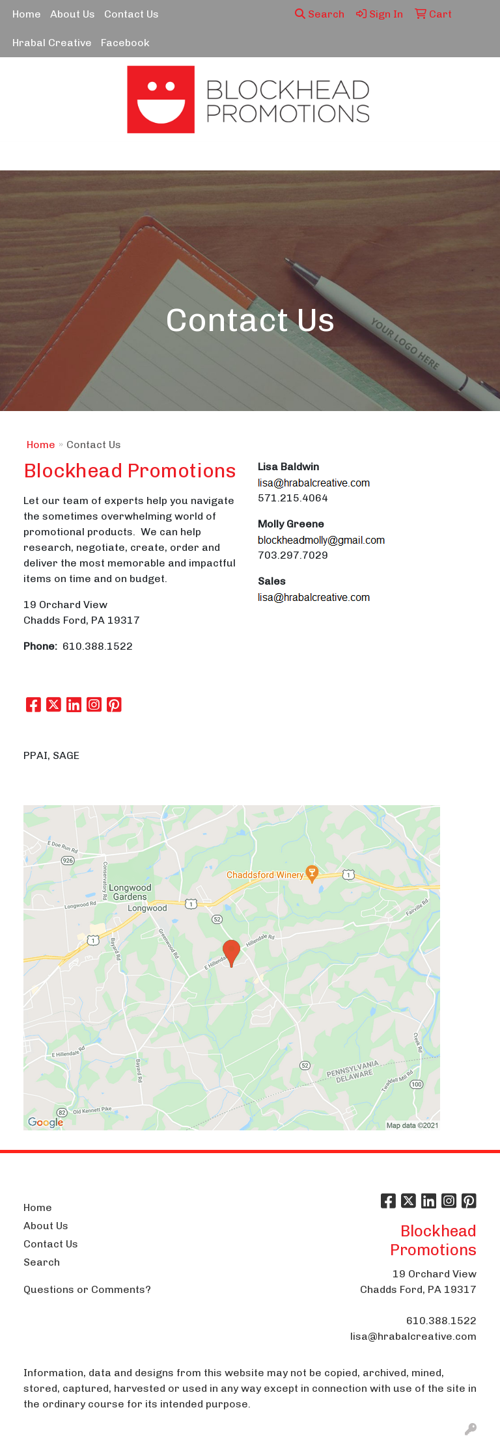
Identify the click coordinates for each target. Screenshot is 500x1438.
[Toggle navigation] (20, 156)
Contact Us (131, 14)
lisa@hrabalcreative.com (413, 1336)
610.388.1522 (441, 1320)
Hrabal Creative (52, 42)
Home (26, 14)
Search (319, 14)
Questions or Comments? (87, 1289)
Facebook (125, 42)
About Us (72, 14)
